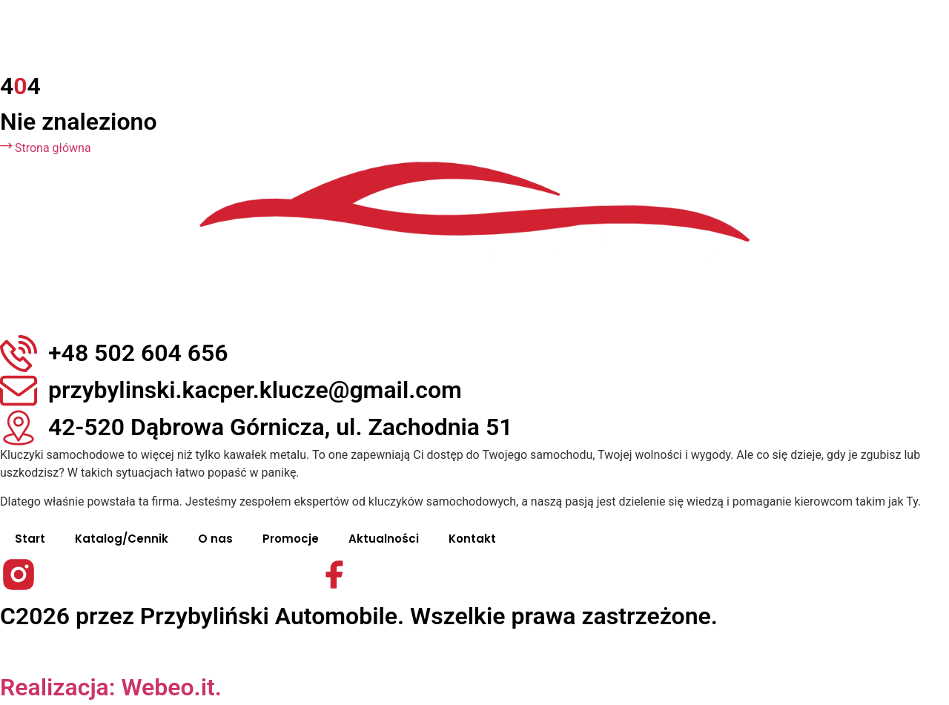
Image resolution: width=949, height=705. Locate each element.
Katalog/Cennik (121, 538)
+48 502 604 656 (138, 353)
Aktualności (383, 538)
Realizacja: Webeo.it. (111, 687)
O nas (215, 538)
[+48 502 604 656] (18, 353)
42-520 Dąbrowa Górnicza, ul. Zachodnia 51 (280, 427)
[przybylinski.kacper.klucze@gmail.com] (18, 390)
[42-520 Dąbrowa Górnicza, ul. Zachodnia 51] (18, 427)
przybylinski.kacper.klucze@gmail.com (255, 390)
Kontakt (472, 538)
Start (30, 538)
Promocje (290, 538)
